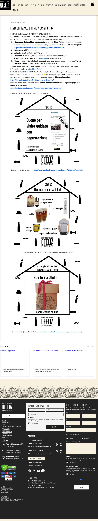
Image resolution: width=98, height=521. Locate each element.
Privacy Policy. (34, 421)
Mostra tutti (90, 346)
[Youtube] (38, 470)
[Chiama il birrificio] (36, 465)
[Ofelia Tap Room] (56, 444)
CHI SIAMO (5, 423)
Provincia (69, 420)
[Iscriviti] (55, 427)
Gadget (18, 426)
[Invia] (81, 487)
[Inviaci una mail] (39, 440)
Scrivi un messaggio (72, 441)
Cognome (85, 413)
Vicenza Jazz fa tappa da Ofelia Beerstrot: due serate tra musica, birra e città (47, 370)
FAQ (12, 446)
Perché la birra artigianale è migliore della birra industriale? (14, 370)
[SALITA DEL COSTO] (79, 358)
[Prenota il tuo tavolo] (36, 458)
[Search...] (13, 416)
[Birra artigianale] (14, 358)
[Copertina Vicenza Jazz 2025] (47, 358)
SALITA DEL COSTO (72, 369)
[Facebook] (56, 451)
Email (68, 426)
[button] (92, 4)
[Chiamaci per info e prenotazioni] (40, 446)
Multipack (11, 426)
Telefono (84, 420)
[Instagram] (60, 451)
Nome (68, 413)
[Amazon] (43, 470)
